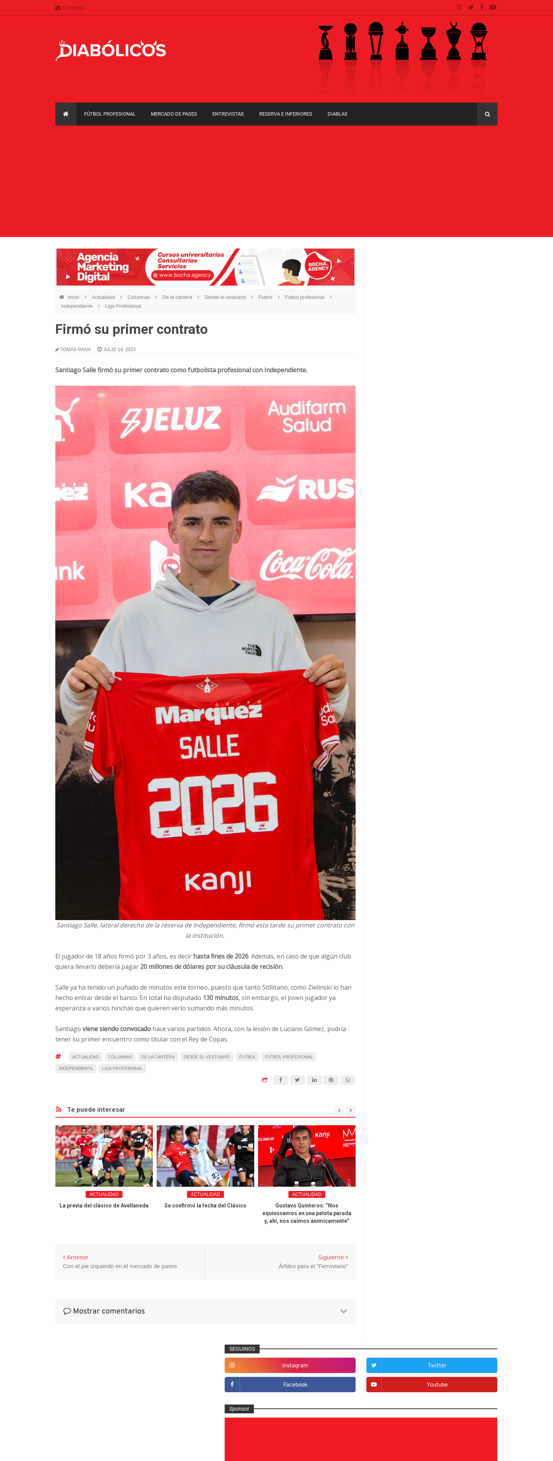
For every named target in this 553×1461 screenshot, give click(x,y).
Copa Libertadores (442, 1024)
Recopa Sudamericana (402, 1064)
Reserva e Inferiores (285, 114)
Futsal (388, 849)
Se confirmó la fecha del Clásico (205, 1205)
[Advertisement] (276, 183)
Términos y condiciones (241, 1411)
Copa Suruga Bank (454, 1037)
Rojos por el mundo (404, 975)
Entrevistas (228, 114)
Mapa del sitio (229, 1381)
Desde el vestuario (226, 297)
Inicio (74, 297)
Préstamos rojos (400, 937)
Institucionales (398, 886)
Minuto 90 (392, 924)
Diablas (338, 114)
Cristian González (107, 1449)
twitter (473, 274)
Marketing (392, 899)
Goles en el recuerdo (405, 874)
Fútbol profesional (110, 114)
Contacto (70, 7)
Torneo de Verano (458, 1064)
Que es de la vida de (405, 949)
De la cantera (178, 297)
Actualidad (104, 297)
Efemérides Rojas (402, 811)
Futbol (266, 297)
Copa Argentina (394, 1024)
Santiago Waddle (153, 1449)
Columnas (139, 297)
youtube (472, 293)
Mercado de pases (174, 114)
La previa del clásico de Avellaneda (104, 1205)
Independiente (77, 306)
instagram (409, 274)
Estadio (390, 836)
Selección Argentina (404, 987)
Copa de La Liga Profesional (409, 1051)
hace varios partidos (146, 1029)
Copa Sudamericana (400, 1037)
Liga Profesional (123, 306)
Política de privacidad (238, 1396)
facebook (409, 293)
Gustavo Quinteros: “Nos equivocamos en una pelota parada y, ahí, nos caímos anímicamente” (306, 1213)
